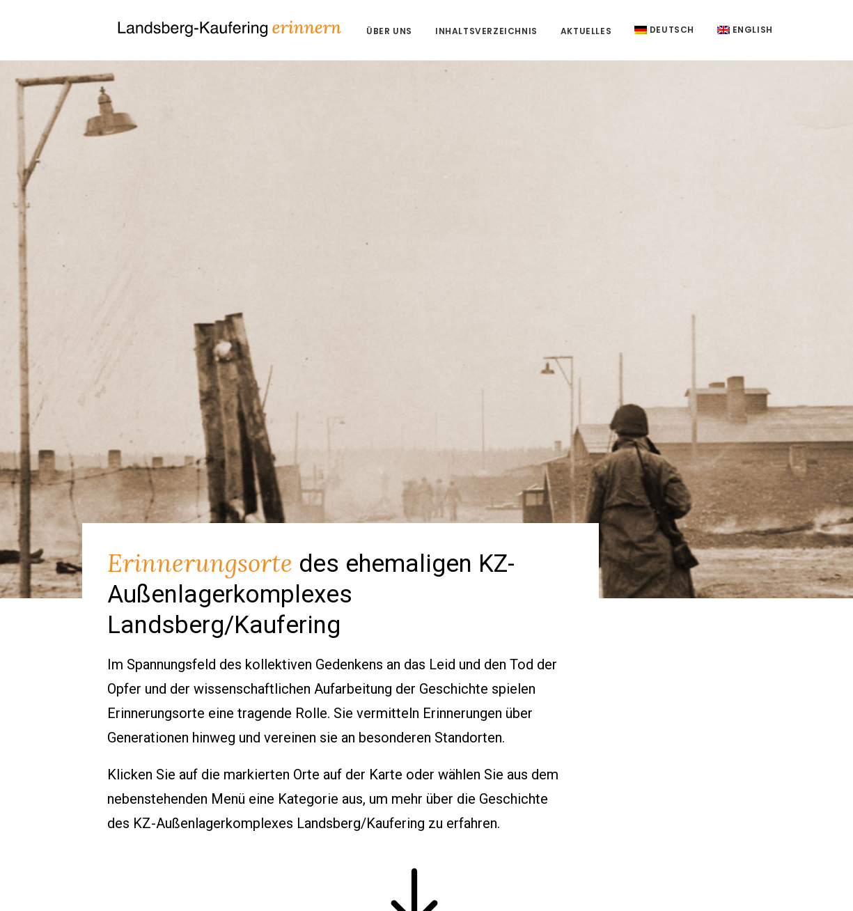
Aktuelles (630, 34)
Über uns (434, 34)
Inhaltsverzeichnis (531, 34)
